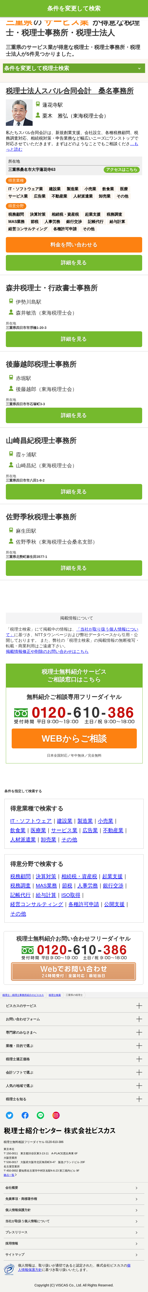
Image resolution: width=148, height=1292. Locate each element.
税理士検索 (55, 995)
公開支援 (114, 904)
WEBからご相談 (74, 739)
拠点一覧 (9, 1174)
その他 (69, 839)
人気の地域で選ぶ (19, 1086)
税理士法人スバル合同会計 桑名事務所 (70, 91)
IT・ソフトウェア (31, 821)
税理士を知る (16, 1099)
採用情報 (11, 1243)
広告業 (90, 830)
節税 (67, 885)
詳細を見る (74, 262)
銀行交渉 (113, 885)
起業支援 (112, 876)
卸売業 (48, 839)
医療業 (38, 830)
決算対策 (46, 876)
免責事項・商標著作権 (21, 1199)
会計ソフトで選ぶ (19, 1072)
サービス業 (64, 830)
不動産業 (113, 830)
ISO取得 (70, 895)
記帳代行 (20, 895)
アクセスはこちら (121, 169)
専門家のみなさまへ (21, 1032)
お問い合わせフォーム (23, 1019)
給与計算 (46, 895)
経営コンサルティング (36, 904)
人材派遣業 (23, 839)
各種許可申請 (83, 904)
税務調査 (20, 885)
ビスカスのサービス (21, 1006)
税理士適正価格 (18, 1059)
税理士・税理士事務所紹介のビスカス (23, 995)
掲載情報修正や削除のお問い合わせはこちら (47, 651)
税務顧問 (20, 876)
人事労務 (87, 885)
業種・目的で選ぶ (19, 1046)
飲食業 (18, 830)
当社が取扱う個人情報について (27, 1221)
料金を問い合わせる (74, 244)
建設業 (64, 821)
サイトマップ (14, 1254)
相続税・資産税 (79, 876)
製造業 (85, 821)
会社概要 (11, 1187)
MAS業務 (46, 885)
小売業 (105, 821)
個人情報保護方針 (18, 1210)
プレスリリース (16, 1232)
